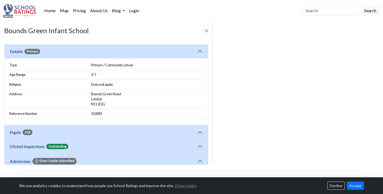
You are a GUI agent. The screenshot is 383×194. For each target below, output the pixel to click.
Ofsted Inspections (39, 146)
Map (64, 10)
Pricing (79, 10)
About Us (99, 10)
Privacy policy (186, 185)
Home (50, 10)
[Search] (330, 11)
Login (134, 10)
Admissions (43, 161)
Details (25, 51)
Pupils (21, 132)
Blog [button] (117, 10)
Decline (336, 185)
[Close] (206, 31)
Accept (355, 185)
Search (370, 10)
